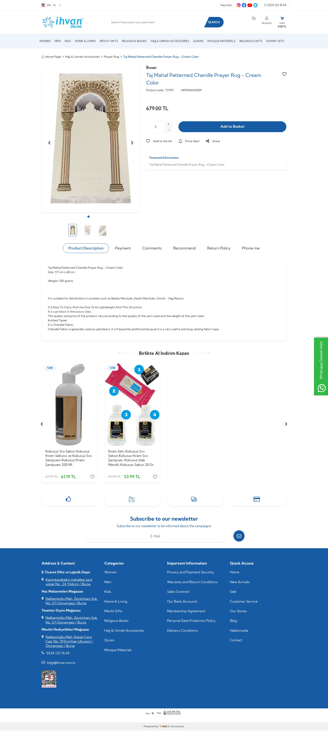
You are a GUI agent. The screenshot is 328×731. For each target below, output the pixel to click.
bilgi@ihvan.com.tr (61, 663)
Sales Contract (178, 592)
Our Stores (238, 612)
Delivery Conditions (182, 631)
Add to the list (159, 141)
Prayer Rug (111, 57)
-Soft (163, 726)
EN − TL (51, 5)
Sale (233, 592)
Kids (68, 41)
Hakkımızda (239, 631)
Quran (198, 41)
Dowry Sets (275, 41)
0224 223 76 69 (275, 5)
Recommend (184, 248)
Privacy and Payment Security (190, 573)
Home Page (51, 57)
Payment (123, 248)
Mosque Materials (222, 41)
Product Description (86, 248)
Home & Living (85, 41)
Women (45, 41)
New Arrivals (240, 582)
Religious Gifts (251, 41)
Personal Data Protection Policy (191, 621)
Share (213, 141)
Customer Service (244, 602)
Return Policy (218, 248)
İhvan (151, 67)
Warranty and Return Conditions (192, 582)
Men (58, 41)
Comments (152, 248)
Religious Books (134, 41)
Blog (233, 621)
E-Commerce (176, 726)
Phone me (251, 248)
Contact (236, 641)
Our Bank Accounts (182, 602)
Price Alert (189, 141)
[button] (88, 217)
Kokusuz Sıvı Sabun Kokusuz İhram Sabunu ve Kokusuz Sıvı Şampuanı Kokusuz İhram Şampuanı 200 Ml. (68, 458)
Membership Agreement (186, 612)
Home (234, 573)
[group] (91, 138)
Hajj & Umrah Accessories (170, 41)
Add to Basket (232, 126)
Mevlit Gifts (109, 41)
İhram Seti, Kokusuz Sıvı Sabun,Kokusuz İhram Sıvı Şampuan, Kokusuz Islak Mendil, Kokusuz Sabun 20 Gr (131, 458)
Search (213, 22)
